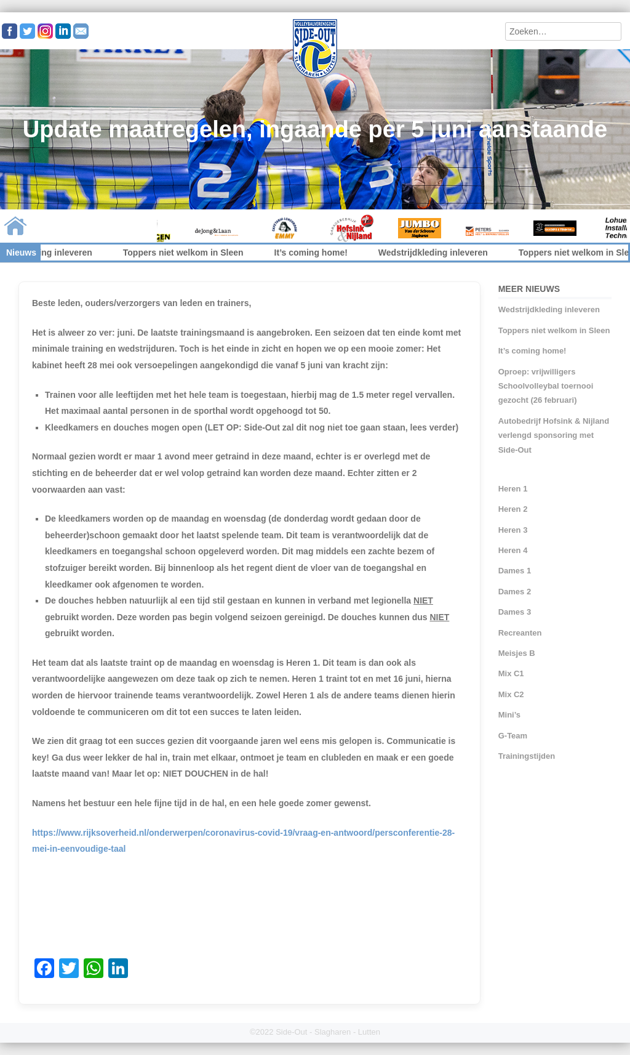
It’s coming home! (316, 252)
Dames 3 (514, 611)
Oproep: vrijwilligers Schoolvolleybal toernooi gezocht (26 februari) (546, 386)
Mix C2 (511, 694)
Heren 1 (513, 488)
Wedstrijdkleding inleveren (439, 252)
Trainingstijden (526, 756)
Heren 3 (513, 530)
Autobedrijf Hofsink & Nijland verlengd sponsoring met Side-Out (554, 435)
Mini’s (509, 714)
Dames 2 (514, 591)
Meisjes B (516, 653)
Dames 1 (514, 570)
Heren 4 (513, 550)
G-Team (512, 735)
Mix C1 (511, 673)
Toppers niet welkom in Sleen (189, 252)
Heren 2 (513, 509)
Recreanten (520, 632)
